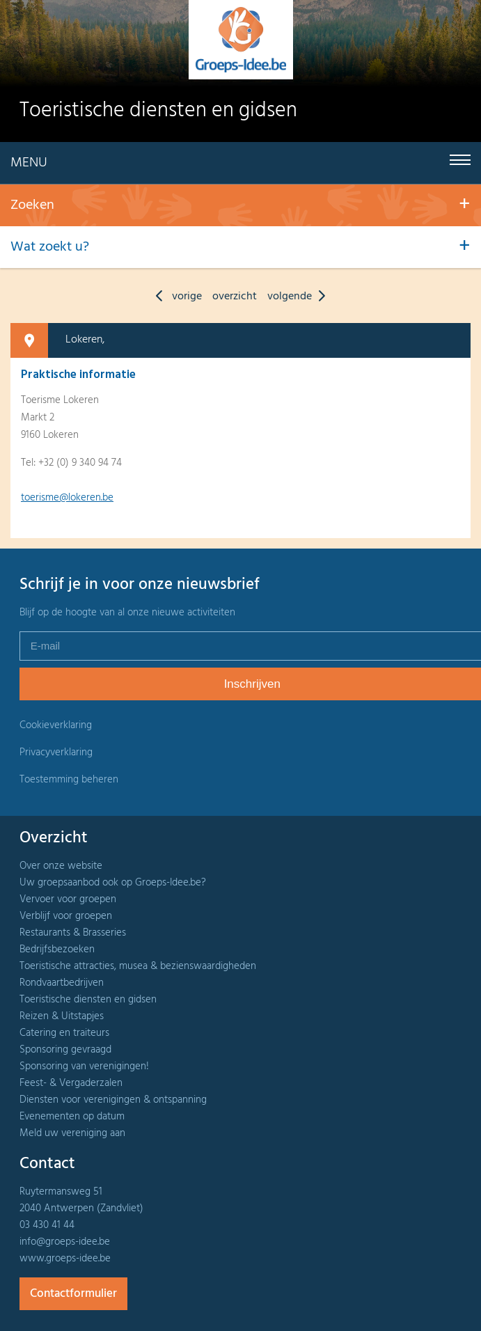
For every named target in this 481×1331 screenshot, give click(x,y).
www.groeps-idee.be (65, 1258)
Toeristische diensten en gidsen (88, 999)
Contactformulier (73, 1293)
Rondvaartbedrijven (61, 983)
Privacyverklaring (56, 752)
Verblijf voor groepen (65, 916)
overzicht (234, 297)
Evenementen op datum (72, 1116)
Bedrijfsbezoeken (57, 949)
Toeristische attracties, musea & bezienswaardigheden (137, 966)
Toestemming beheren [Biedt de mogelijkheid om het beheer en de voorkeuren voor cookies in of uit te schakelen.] (68, 780)
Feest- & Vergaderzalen (71, 1083)
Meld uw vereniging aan (72, 1133)
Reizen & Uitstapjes (61, 1016)
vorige (175, 297)
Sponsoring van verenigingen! (84, 1066)
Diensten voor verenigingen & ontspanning (113, 1100)
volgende (299, 297)
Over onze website (60, 866)
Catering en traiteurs (64, 1033)
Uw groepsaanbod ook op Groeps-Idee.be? (112, 882)
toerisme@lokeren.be (67, 497)
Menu (28, 163)
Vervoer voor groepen (67, 899)
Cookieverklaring (55, 725)
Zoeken (32, 205)
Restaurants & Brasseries (72, 932)
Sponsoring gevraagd (65, 1049)
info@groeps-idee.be (64, 1242)
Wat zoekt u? (49, 247)
